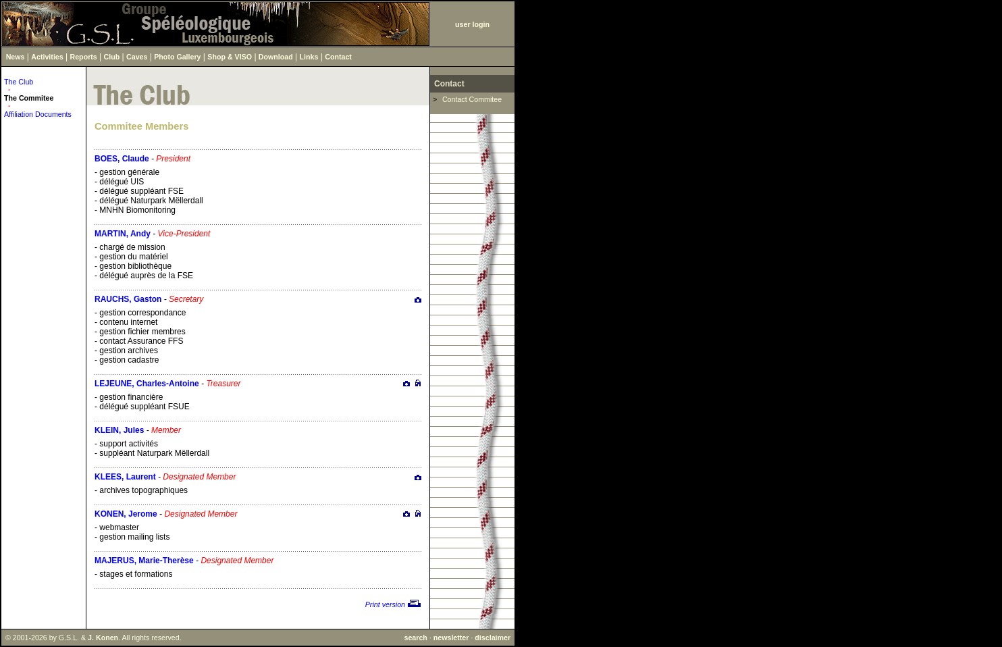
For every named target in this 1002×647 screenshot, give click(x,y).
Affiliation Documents (38, 114)
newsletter (451, 637)
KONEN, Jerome (126, 514)
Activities (47, 57)
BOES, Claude (122, 158)
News (15, 57)
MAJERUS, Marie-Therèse (144, 560)
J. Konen (103, 637)
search (415, 637)
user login (472, 24)
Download (276, 57)
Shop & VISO (229, 57)
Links (309, 57)
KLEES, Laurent (125, 477)
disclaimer (492, 637)
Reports (83, 57)
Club (112, 57)
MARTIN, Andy (123, 233)
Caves (136, 57)
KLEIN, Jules (119, 430)
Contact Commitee (472, 99)
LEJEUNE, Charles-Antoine (147, 383)
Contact (338, 57)
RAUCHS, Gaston (128, 299)
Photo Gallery (177, 57)
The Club (18, 82)
